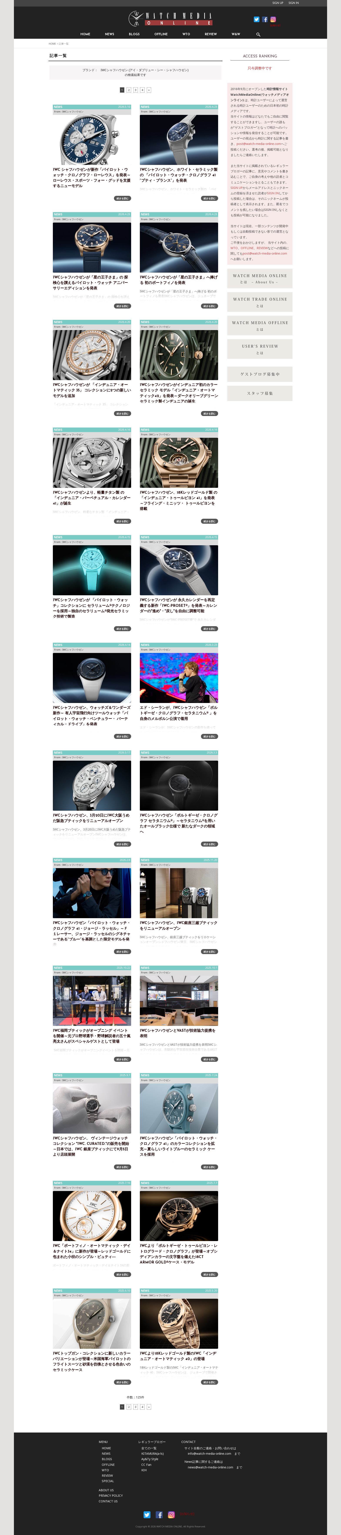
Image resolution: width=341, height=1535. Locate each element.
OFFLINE (161, 34)
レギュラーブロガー (152, 1442)
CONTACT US (108, 1501)
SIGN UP (277, 3)
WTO (186, 34)
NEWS (109, 34)
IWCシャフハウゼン (73, 111)
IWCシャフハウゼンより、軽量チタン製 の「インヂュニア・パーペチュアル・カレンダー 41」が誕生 (91, 498)
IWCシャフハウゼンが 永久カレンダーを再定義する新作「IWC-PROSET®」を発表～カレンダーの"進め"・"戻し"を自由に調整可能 (178, 605)
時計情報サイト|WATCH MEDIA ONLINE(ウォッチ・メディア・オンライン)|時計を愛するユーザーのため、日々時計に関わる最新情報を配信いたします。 (170, 19)
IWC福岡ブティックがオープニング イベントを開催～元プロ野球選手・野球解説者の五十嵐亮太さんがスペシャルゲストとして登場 (91, 1036)
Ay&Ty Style (149, 1459)
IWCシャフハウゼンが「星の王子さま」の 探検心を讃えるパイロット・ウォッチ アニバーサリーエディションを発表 (90, 283)
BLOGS (134, 34)
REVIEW (211, 34)
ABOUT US (106, 1490)
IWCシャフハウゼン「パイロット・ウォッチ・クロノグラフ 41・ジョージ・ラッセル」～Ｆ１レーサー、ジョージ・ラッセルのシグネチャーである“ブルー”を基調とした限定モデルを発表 (91, 934)
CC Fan (146, 1465)
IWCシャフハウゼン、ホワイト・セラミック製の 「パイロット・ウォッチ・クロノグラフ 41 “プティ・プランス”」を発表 (178, 175)
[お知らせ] (275, 25)
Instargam (171, 1514)
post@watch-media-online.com (259, 144)
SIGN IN (294, 3)
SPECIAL (108, 1481)
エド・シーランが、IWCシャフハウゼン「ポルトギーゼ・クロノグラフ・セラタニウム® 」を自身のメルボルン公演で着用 (178, 713)
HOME (85, 34)
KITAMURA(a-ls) (152, 1453)
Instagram (273, 19)
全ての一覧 (149, 1448)
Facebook (256, 19)
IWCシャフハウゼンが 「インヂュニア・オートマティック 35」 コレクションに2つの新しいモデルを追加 (92, 390)
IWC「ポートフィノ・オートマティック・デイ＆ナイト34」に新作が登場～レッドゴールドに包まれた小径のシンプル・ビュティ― (92, 1251)
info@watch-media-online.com (209, 1453)
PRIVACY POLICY (111, 1495)
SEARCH (258, 34)
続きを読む (123, 198)
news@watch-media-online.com (210, 1467)
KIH (144, 1470)
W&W (236, 34)
